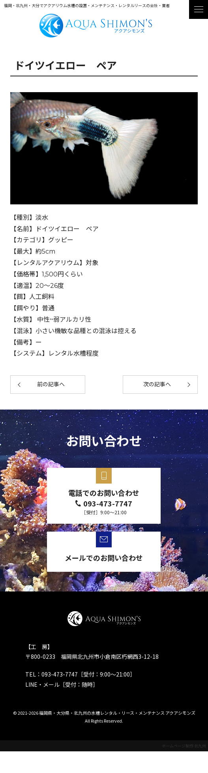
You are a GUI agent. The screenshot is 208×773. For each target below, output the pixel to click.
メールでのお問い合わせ (104, 557)
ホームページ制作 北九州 (184, 746)
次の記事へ (157, 384)
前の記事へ (51, 384)
